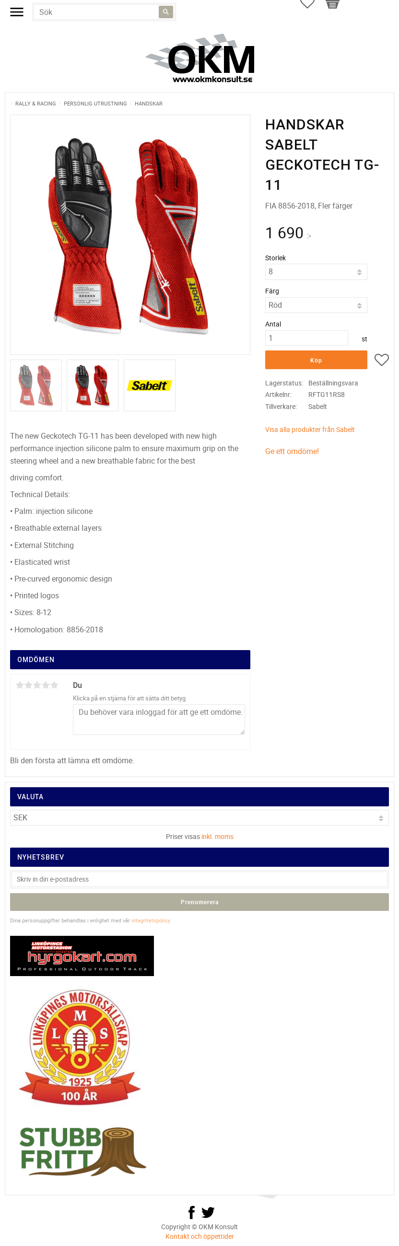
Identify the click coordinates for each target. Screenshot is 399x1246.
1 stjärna (19, 685)
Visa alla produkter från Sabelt (310, 429)
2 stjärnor (28, 685)
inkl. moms (217, 836)
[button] (382, 361)
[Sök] (166, 12)
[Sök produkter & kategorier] (104, 12)
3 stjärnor (37, 685)
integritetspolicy (150, 920)
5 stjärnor (54, 685)
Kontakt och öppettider (199, 1236)
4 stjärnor (45, 685)
